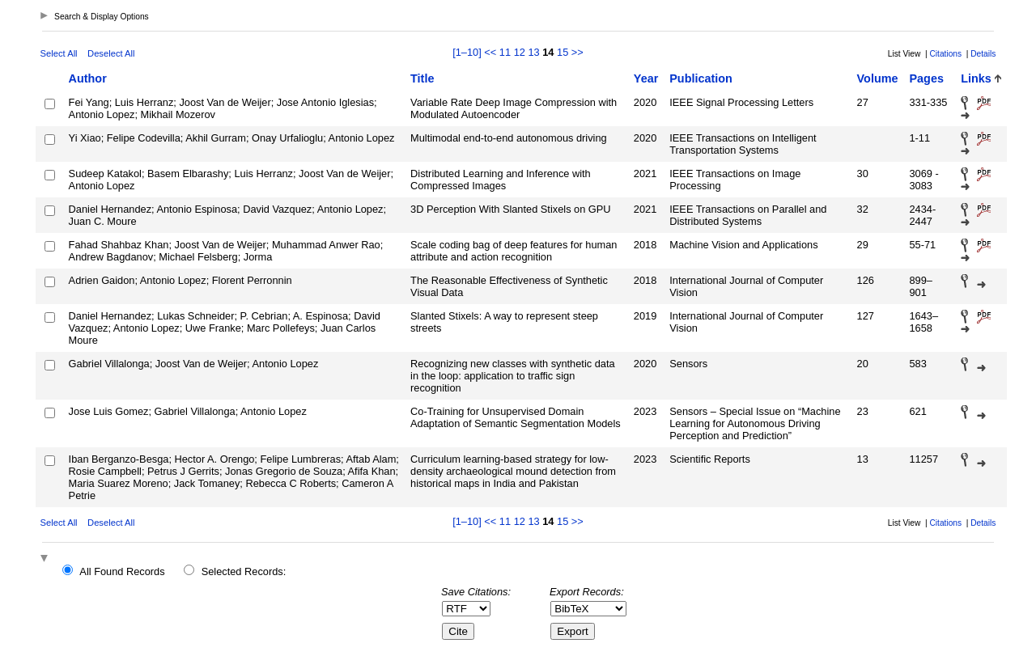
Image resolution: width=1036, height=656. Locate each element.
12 (519, 52)
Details (983, 53)
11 (505, 52)
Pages (926, 78)
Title (422, 78)
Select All (59, 53)
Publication (700, 78)
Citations (945, 53)
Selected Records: (244, 571)
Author (88, 78)
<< (490, 52)
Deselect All (110, 53)
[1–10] (468, 52)
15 (562, 52)
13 (533, 52)
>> (577, 52)
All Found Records (121, 571)
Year (646, 78)
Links (976, 78)
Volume (877, 78)
